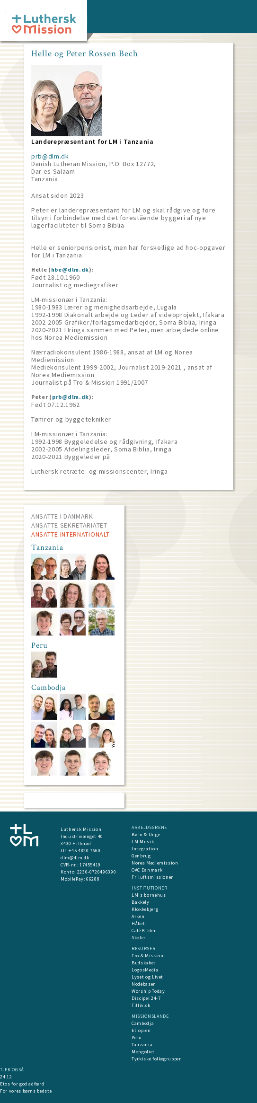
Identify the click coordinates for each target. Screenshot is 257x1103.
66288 (92, 879)
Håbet (138, 923)
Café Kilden (144, 930)
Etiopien (141, 1030)
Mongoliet (143, 1052)
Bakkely (141, 902)
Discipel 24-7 (146, 998)
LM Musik (143, 841)
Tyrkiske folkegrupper (156, 1059)
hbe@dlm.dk (70, 269)
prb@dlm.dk (50, 156)
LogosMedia (145, 970)
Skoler (139, 938)
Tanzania (142, 1044)
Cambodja (143, 1023)
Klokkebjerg (145, 909)
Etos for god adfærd (22, 1084)
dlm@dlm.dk (75, 858)
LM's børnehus (149, 895)
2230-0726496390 (96, 872)
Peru (137, 1037)
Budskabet (144, 963)
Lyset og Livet (147, 977)
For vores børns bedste (26, 1091)
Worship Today (148, 991)
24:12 (6, 1077)
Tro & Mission (147, 956)
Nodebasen (144, 984)
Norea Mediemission (155, 863)
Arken (138, 916)
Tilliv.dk (141, 1005)
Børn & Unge (146, 834)
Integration (145, 849)
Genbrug (141, 856)
